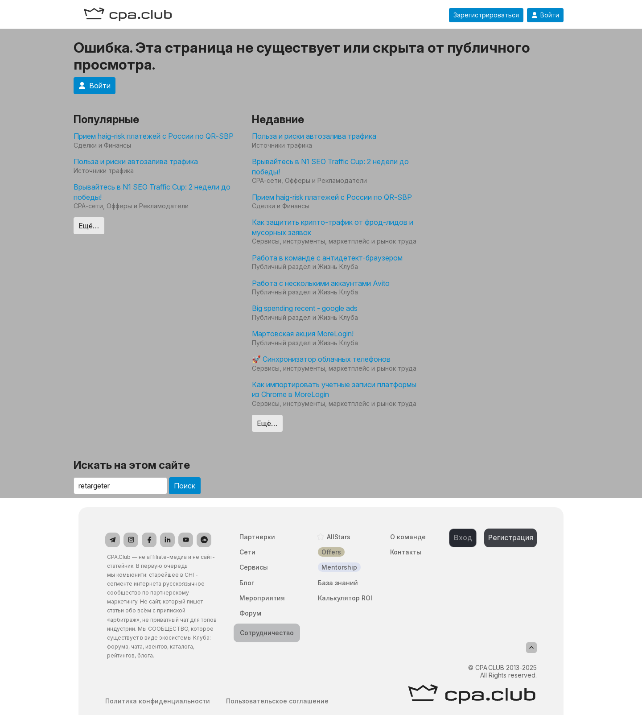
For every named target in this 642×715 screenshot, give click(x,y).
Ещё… (88, 225)
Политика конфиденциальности (157, 701)
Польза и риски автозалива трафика (136, 161)
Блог (246, 583)
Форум (250, 613)
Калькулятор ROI (345, 598)
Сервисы (253, 567)
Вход (463, 537)
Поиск (184, 485)
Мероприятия (262, 598)
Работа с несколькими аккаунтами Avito (321, 283)
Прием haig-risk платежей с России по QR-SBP (154, 136)
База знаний (338, 583)
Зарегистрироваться (486, 15)
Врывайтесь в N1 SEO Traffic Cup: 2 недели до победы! (152, 191)
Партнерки (257, 537)
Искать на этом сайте (132, 465)
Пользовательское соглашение (277, 701)
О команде (408, 537)
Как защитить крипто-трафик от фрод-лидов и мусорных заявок (332, 227)
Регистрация (510, 537)
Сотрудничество (267, 632)
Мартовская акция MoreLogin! (303, 333)
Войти (545, 15)
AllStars (338, 537)
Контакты (405, 552)
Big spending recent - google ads (305, 308)
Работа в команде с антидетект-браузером (327, 257)
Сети (247, 552)
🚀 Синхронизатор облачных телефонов (321, 359)
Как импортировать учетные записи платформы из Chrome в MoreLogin (334, 389)
